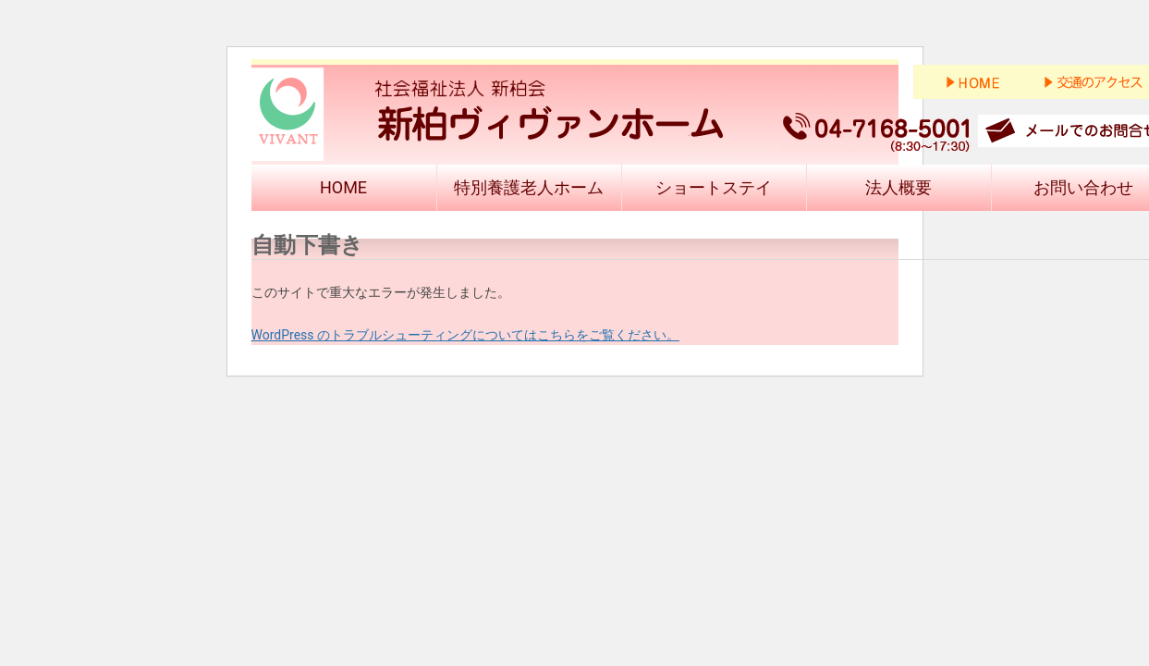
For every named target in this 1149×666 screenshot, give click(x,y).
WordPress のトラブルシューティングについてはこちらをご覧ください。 (465, 334)
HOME (343, 187)
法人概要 (898, 187)
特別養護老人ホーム (529, 187)
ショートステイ (713, 187)
